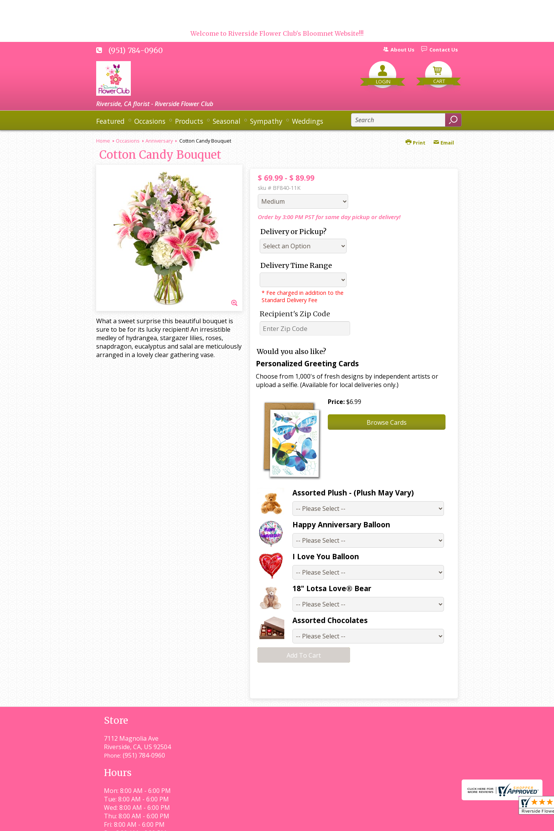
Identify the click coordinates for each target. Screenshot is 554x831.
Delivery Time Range (296, 265)
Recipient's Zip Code (295, 313)
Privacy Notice (318, 821)
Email (443, 142)
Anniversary (159, 140)
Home (103, 140)
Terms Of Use (267, 821)
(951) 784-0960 (135, 50)
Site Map (431, 821)
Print (415, 142)
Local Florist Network (378, 821)
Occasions (128, 140)
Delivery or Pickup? (293, 231)
